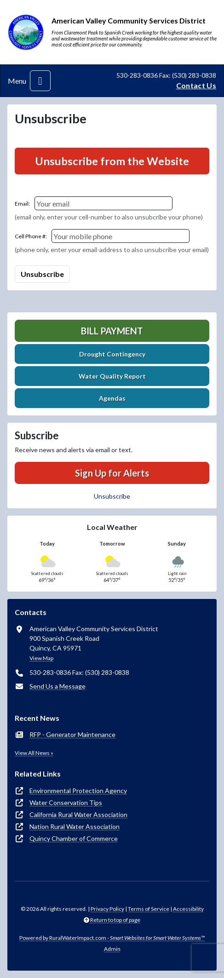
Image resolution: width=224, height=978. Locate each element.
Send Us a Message (57, 686)
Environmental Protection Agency (78, 790)
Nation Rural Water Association (74, 826)
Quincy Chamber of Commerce (73, 838)
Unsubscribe (112, 496)
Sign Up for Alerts (112, 472)
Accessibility (188, 908)
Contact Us (196, 85)
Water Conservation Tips (65, 802)
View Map (41, 658)
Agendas (112, 398)
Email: (22, 203)
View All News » (34, 752)
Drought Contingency (112, 354)
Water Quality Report (112, 376)
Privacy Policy (107, 908)
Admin (112, 948)
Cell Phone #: (31, 236)
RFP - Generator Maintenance (72, 734)
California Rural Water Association (78, 814)
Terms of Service (148, 908)
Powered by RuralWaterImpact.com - (112, 937)
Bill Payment (112, 330)
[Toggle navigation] (40, 80)
